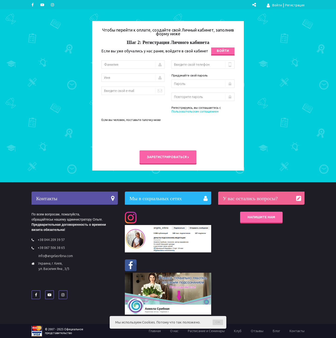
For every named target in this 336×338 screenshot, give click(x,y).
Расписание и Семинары (206, 331)
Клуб (238, 331)
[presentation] (137, 133)
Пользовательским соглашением (195, 111)
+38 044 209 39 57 (51, 240)
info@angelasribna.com (55, 256)
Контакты (297, 331)
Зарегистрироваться (168, 157)
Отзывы (257, 331)
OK (217, 322)
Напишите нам (261, 217)
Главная (155, 331)
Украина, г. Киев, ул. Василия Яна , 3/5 (53, 266)
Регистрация (294, 5)
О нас (174, 331)
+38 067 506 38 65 (51, 248)
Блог (276, 331)
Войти (274, 5)
